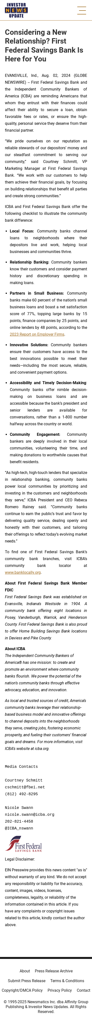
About (25, 971)
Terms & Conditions (67, 980)
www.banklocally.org (23, 572)
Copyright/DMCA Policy (22, 990)
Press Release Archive (54, 971)
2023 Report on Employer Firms (37, 334)
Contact (83, 990)
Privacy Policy (60, 990)
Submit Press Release (26, 980)
